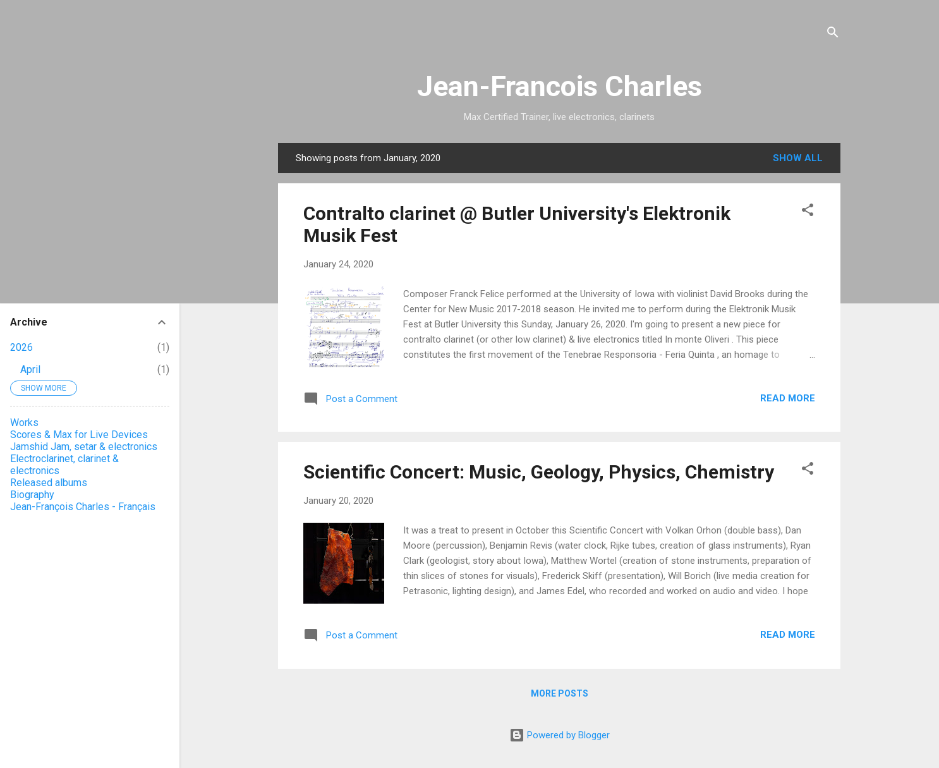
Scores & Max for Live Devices (79, 435)
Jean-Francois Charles (559, 86)
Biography (32, 495)
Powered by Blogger (559, 735)
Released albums (48, 483)
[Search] (832, 34)
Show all (798, 158)
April (30, 369)
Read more (787, 398)
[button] (807, 212)
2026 (21, 347)
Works (24, 423)
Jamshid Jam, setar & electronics (83, 447)
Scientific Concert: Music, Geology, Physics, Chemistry (538, 472)
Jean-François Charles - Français (82, 507)
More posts (559, 693)
